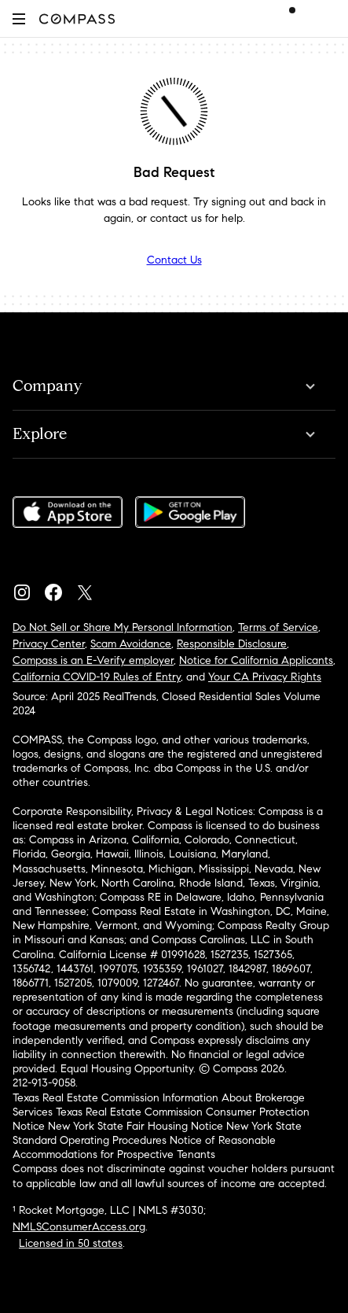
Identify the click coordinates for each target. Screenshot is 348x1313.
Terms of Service (278, 627)
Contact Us (174, 260)
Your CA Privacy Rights (264, 677)
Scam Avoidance (130, 644)
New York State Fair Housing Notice (135, 1126)
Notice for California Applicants (256, 660)
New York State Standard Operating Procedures (157, 1133)
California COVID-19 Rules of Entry (97, 677)
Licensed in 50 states (71, 1243)
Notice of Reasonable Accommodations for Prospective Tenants (144, 1147)
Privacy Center (49, 644)
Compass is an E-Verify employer (93, 660)
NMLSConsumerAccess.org (79, 1227)
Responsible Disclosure (232, 644)
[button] (19, 18)
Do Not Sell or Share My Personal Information (123, 627)
